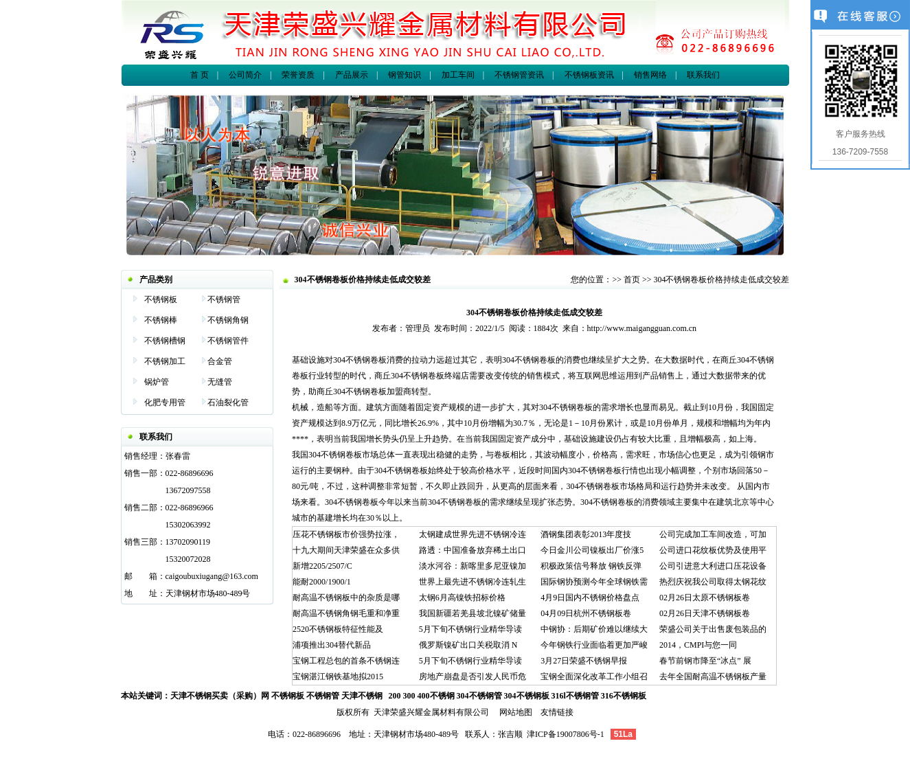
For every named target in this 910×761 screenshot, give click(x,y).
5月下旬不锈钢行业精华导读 (470, 629)
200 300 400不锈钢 (422, 696)
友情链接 (557, 712)
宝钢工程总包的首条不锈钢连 (346, 661)
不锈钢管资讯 (519, 75)
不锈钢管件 (228, 340)
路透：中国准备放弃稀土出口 (472, 550)
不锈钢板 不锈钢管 (305, 696)
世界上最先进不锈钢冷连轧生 (472, 582)
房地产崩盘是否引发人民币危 (472, 676)
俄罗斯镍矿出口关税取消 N (468, 645)
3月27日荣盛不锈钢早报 (584, 661)
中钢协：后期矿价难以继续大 (594, 629)
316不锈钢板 (623, 696)
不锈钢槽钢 (164, 340)
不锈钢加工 (164, 361)
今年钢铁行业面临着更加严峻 (594, 645)
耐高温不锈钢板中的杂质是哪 (346, 597)
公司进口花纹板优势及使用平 (712, 550)
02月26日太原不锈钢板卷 (704, 597)
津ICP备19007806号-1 (565, 734)
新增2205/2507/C (322, 566)
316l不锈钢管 (575, 696)
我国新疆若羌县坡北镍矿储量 (472, 613)
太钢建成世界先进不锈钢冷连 (472, 534)
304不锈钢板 (526, 696)
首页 (632, 279)
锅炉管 (156, 382)
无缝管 (219, 382)
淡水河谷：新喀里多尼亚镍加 (472, 566)
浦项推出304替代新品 (332, 645)
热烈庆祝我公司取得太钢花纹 (712, 582)
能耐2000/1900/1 (322, 582)
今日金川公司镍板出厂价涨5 (592, 550)
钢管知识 (404, 75)
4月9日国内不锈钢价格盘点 (590, 597)
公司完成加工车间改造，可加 (712, 534)
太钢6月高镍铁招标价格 (462, 597)
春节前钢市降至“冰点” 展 (705, 661)
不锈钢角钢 (228, 320)
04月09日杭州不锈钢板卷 (586, 613)
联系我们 (703, 75)
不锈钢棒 (160, 320)
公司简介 (245, 75)
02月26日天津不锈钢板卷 (704, 613)
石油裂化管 (228, 402)
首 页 (199, 75)
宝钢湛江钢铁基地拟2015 (338, 676)
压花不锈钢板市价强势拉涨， (346, 534)
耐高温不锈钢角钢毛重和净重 (346, 613)
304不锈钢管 (479, 696)
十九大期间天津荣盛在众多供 (346, 550)
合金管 (219, 361)
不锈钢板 (160, 299)
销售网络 (650, 75)
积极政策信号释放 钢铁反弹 (591, 566)
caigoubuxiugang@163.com (212, 576)
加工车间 (458, 75)
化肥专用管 (164, 402)
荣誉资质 (298, 75)
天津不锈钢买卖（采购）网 (219, 696)
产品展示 (351, 75)
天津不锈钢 (362, 696)
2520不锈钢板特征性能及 (338, 629)
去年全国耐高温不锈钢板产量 (712, 676)
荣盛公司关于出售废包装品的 (712, 629)
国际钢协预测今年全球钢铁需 (594, 582)
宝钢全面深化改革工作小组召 (594, 676)
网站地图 (515, 712)
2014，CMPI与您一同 (698, 645)
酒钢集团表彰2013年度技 (586, 534)
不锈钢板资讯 (588, 75)
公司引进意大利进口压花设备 (712, 566)
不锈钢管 (223, 299)
